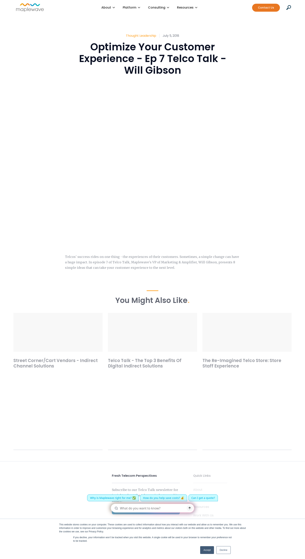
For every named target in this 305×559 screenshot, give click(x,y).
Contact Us (266, 8)
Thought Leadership (141, 35)
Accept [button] (207, 550)
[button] (108, 7)
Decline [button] (223, 550)
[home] (29, 8)
